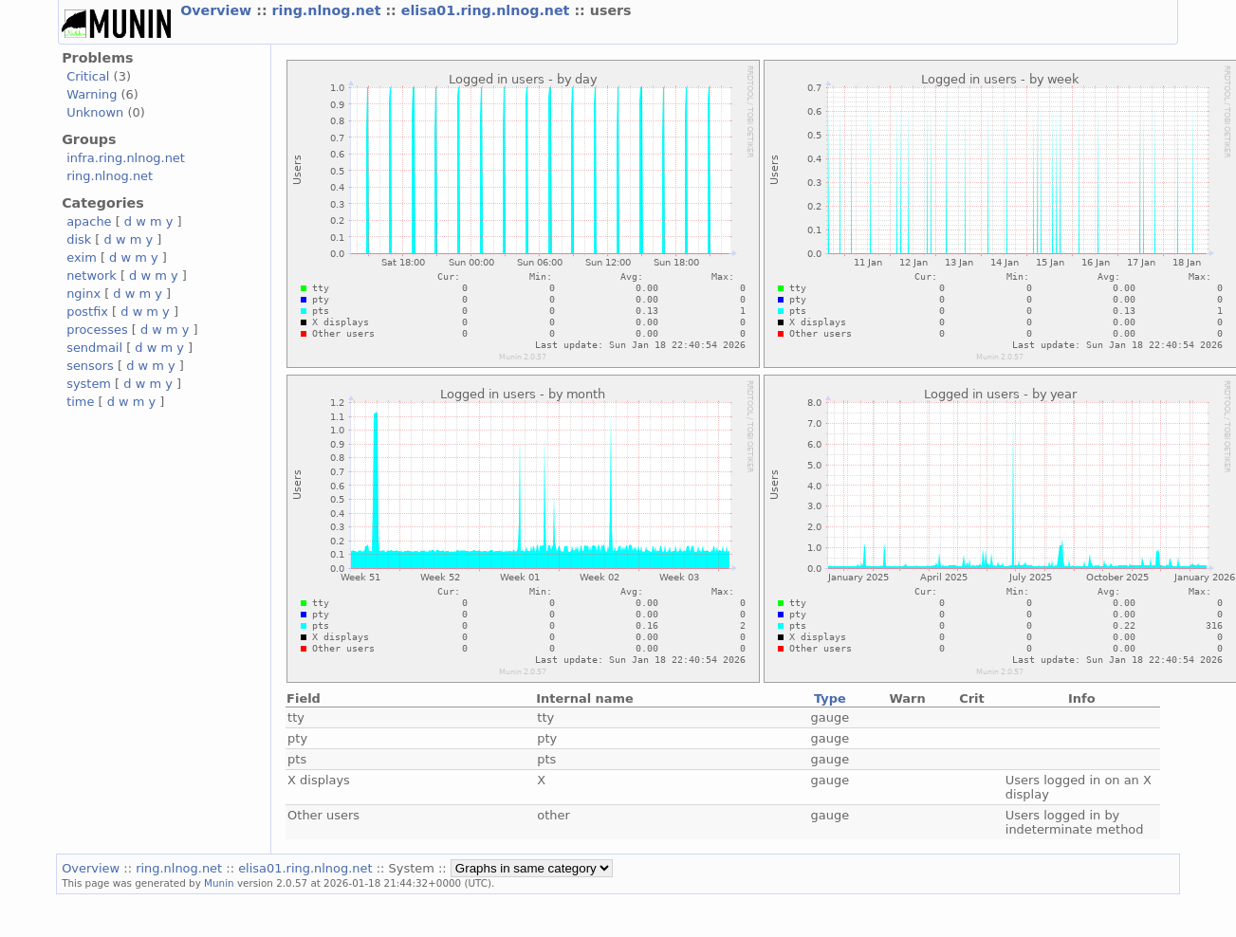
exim (81, 257)
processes (97, 329)
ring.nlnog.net (329, 10)
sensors (90, 365)
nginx (83, 293)
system (88, 384)
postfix (87, 311)
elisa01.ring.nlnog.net (488, 10)
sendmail (94, 347)
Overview (218, 10)
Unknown (94, 112)
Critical (87, 76)
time (80, 402)
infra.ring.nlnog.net (125, 158)
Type (830, 698)
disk (78, 239)
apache (88, 221)
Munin (219, 883)
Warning (91, 94)
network (91, 275)
